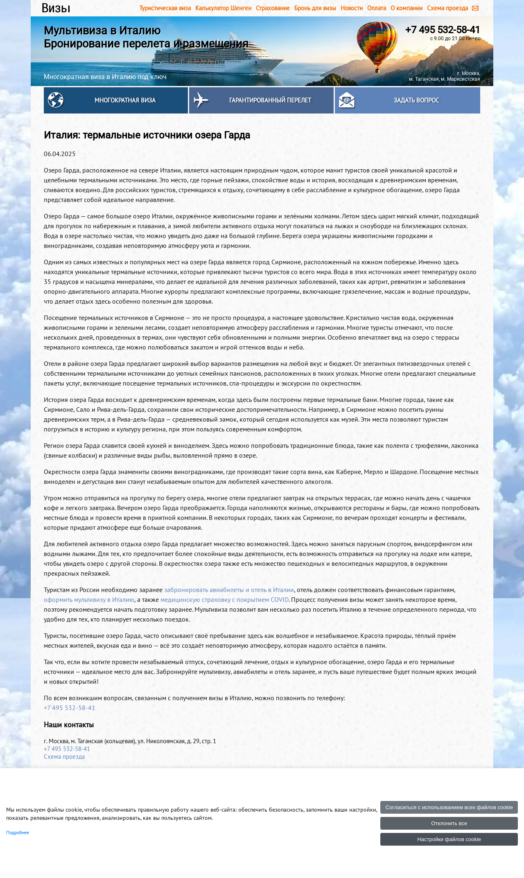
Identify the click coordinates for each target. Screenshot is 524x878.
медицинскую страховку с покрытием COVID (224, 599)
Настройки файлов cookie (449, 839)
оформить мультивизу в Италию (89, 599)
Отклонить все (449, 823)
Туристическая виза (165, 8)
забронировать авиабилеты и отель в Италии (229, 589)
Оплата (376, 8)
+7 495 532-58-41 (442, 30)
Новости (352, 8)
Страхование (273, 8)
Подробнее (17, 832)
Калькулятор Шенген (223, 8)
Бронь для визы (315, 8)
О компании (406, 8)
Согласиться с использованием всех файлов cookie (449, 807)
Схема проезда (447, 8)
